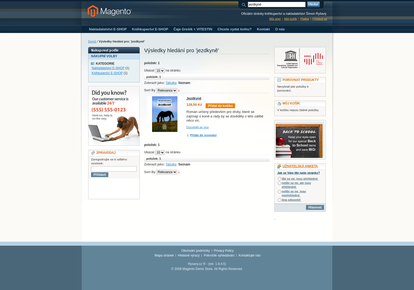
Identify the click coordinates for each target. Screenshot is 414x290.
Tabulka (171, 83)
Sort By (150, 90)
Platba (304, 18)
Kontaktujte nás (250, 255)
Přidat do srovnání (203, 135)
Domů (92, 41)
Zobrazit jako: (154, 83)
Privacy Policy (224, 251)
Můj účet (275, 18)
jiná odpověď (291, 199)
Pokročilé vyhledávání (219, 255)
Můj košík (290, 18)
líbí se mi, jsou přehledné (300, 178)
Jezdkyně (193, 98)
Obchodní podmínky (195, 251)
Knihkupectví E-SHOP (107, 73)
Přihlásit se (319, 18)
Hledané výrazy (189, 255)
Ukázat (149, 70)
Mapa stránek (164, 255)
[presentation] (128, 188)
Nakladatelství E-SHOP (108, 68)
